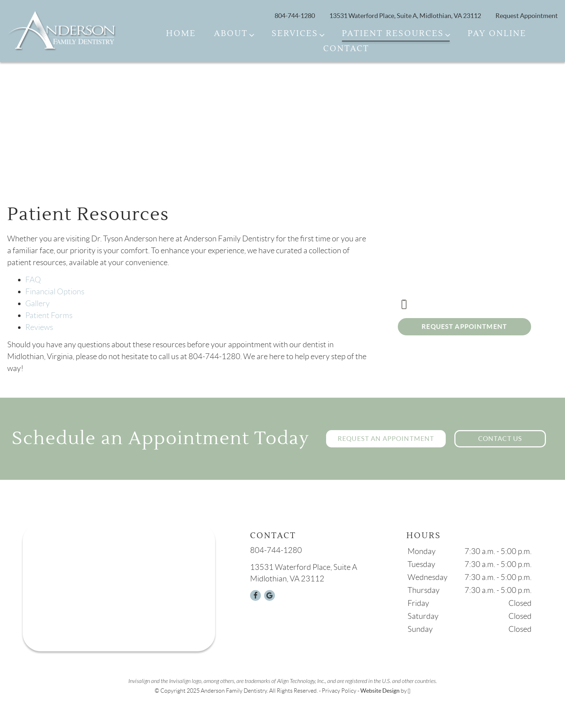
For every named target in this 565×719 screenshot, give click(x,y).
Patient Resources (393, 33)
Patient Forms (48, 315)
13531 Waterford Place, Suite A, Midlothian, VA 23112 (405, 15)
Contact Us (500, 438)
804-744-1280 (295, 15)
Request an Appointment (386, 438)
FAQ (33, 279)
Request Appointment (464, 326)
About (231, 33)
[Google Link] (269, 595)
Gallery (37, 303)
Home (181, 33)
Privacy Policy (339, 691)
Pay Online (497, 33)
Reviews (39, 327)
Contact (346, 49)
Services (295, 33)
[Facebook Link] (255, 595)
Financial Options (54, 291)
